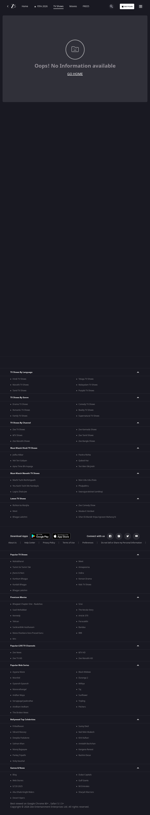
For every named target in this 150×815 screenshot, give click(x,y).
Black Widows (85, 672)
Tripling (82, 701)
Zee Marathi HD (86, 658)
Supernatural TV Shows (89, 415)
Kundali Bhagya (19, 584)
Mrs (14, 638)
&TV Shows (17, 435)
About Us (12, 542)
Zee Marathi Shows (21, 441)
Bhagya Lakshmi (20, 517)
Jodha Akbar (18, 454)
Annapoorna (84, 567)
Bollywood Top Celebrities (22, 719)
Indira (81, 573)
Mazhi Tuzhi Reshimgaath (24, 480)
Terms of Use (69, 542)
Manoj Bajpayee (20, 749)
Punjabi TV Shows (86, 390)
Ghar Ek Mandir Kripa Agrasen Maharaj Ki (97, 517)
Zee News (17, 652)
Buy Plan (127, 6)
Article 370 (83, 615)
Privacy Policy (49, 542)
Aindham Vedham (21, 706)
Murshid (16, 677)
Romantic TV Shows (21, 410)
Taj (80, 689)
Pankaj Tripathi (19, 755)
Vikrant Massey (19, 732)
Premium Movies (18, 597)
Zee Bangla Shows (87, 441)
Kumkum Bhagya (20, 578)
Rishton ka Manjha (21, 505)
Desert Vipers (19, 797)
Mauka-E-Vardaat (86, 511)
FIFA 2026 (41, 6)
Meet (15, 511)
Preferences (87, 542)
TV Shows (58, 6)
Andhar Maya (19, 695)
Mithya (82, 683)
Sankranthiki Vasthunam (23, 627)
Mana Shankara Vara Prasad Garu (28, 633)
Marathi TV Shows (21, 384)
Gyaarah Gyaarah (21, 683)
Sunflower (83, 695)
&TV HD (82, 652)
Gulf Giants (84, 780)
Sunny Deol (84, 726)
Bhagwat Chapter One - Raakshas (28, 604)
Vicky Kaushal (19, 761)
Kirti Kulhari (84, 737)
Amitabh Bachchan (87, 743)
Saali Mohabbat (20, 609)
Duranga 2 (83, 677)
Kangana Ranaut (86, 749)
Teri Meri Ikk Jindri (87, 466)
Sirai (81, 604)
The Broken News (20, 712)
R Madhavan (18, 726)
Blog (15, 774)
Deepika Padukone (21, 737)
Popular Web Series (19, 665)
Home (25, 6)
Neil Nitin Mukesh (86, 732)
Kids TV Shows (85, 584)
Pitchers (82, 706)
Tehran (16, 621)
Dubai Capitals (85, 774)
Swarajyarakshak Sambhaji (91, 491)
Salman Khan (18, 743)
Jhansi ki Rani (18, 573)
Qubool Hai (84, 460)
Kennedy (16, 615)
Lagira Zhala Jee (20, 491)
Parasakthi (83, 621)
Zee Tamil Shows (86, 435)
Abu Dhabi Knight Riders (23, 792)
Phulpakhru (84, 485)
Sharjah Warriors (86, 792)
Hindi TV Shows (19, 379)
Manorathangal (19, 689)
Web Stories (18, 780)
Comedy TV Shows (87, 404)
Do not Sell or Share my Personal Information (121, 542)
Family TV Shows (20, 415)
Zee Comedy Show (87, 505)
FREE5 (86, 6)
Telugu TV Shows (86, 379)
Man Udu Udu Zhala (87, 480)
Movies (73, 6)
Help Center (29, 542)
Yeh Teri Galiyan (20, 460)
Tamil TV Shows (19, 390)
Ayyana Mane (19, 672)
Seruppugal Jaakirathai (23, 701)
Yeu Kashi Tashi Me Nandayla (26, 485)
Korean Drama (85, 578)
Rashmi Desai (85, 755)
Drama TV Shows (20, 404)
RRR (80, 633)
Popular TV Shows (18, 555)
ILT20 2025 (18, 786)
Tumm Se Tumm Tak (22, 567)
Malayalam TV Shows (88, 384)
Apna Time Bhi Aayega (23, 466)
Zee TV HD (17, 658)
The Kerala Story (86, 609)
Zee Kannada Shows (88, 429)
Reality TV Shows (86, 410)
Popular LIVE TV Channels (22, 646)
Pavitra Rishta (85, 454)
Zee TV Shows (19, 429)
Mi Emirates (84, 786)
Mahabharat (18, 561)
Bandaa (82, 627)
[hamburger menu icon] (140, 6)
